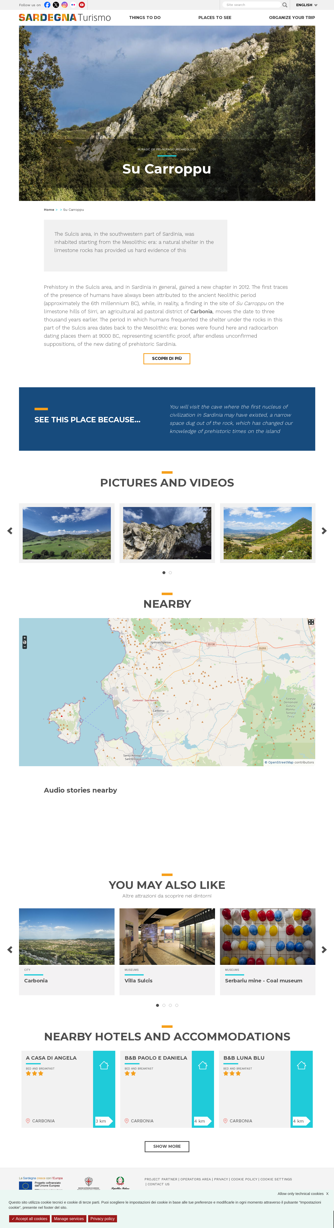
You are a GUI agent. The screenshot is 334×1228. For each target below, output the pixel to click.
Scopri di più (167, 358)
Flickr (73, 4)
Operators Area (195, 1179)
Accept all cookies (29, 1219)
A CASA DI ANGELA (51, 1058)
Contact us (159, 1184)
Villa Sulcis (139, 981)
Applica (284, 5)
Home (49, 210)
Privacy (221, 1179)
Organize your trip (292, 17)
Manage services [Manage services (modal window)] (69, 1219)
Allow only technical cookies (306, 1193)
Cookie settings (276, 1179)
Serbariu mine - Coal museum (263, 981)
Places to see (214, 17)
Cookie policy (244, 1179)
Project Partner (160, 1179)
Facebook (47, 4)
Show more (167, 1146)
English (304, 5)
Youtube (82, 4)
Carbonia (36, 981)
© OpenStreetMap (279, 762)
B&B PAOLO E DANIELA (156, 1058)
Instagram (64, 4)
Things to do (145, 17)
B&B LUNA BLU (244, 1058)
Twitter (56, 4)
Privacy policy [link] (103, 1219)
